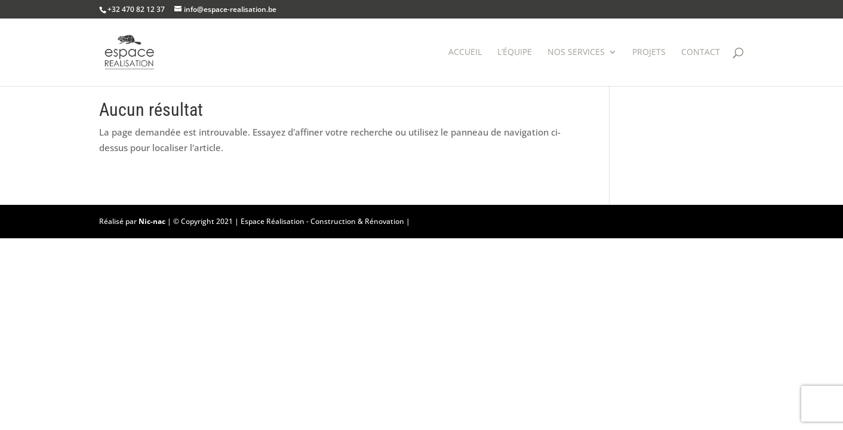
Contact (700, 52)
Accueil (465, 52)
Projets (649, 52)
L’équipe (514, 52)
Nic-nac (152, 221)
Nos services (576, 52)
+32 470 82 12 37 (136, 9)
